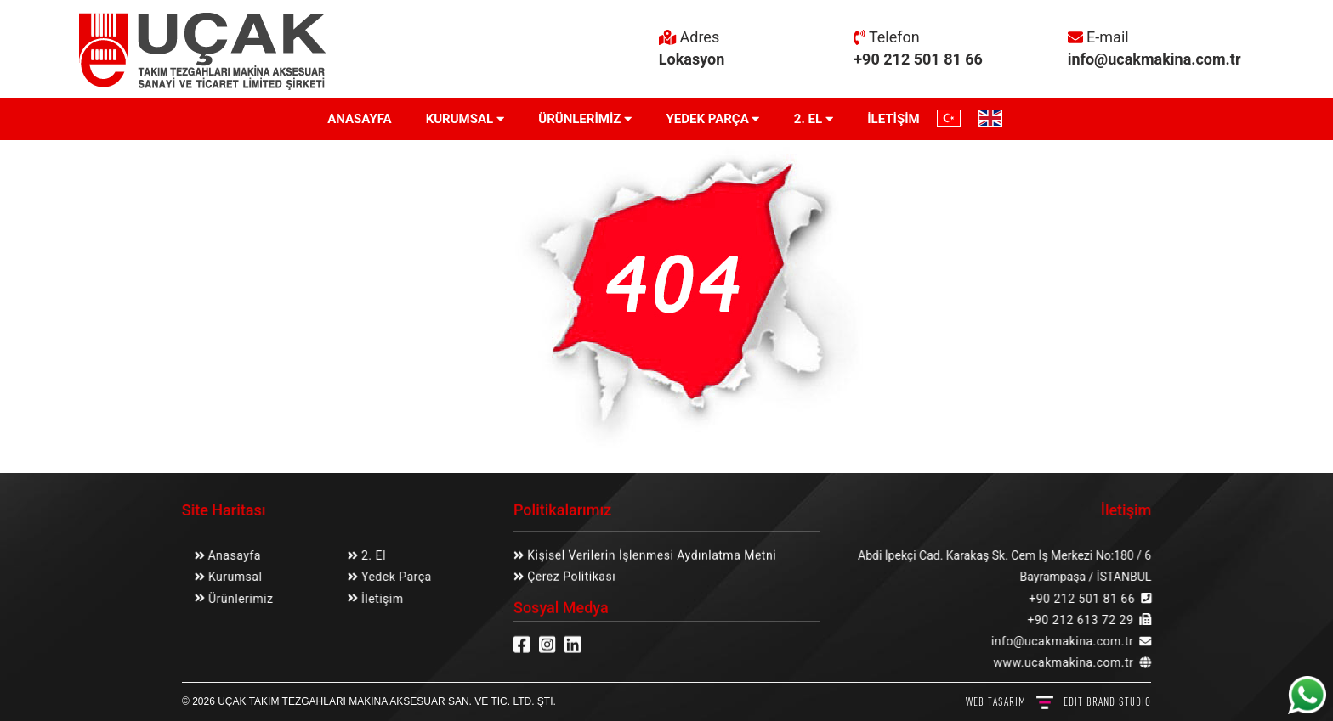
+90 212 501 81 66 (918, 59)
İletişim (380, 599)
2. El (371, 555)
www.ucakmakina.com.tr (1064, 662)
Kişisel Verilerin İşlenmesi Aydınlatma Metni (650, 554)
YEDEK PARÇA (713, 119)
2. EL (813, 119)
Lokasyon (692, 59)
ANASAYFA (359, 119)
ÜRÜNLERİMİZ (585, 119)
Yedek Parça (394, 576)
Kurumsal (232, 576)
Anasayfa (233, 555)
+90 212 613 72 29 (1081, 620)
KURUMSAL (465, 119)
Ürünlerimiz (238, 599)
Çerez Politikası (569, 576)
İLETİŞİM (893, 119)
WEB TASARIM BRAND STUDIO (1058, 701)
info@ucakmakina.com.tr (1154, 59)
